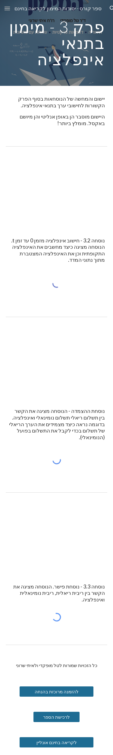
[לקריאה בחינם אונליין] (56, 742)
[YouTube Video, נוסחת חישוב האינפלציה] (57, 190)
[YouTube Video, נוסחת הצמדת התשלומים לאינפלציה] (57, 360)
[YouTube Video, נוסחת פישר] (57, 536)
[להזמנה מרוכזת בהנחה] (56, 691)
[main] (57, 43)
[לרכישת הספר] (56, 717)
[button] (7, 8)
